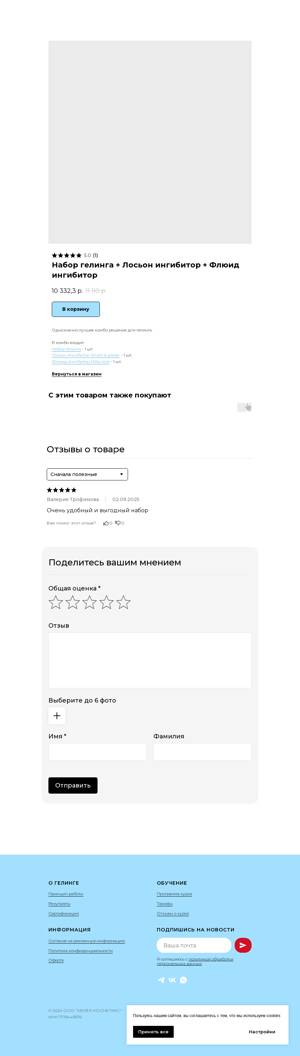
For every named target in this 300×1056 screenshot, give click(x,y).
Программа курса (174, 893)
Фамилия (168, 736)
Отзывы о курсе (173, 913)
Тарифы (165, 903)
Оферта (56, 960)
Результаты (59, 903)
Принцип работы (65, 893)
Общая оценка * (74, 588)
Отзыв (58, 625)
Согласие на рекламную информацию (86, 940)
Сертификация (63, 913)
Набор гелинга (66, 348)
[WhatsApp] (183, 980)
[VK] (172, 980)
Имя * (57, 736)
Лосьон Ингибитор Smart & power (86, 355)
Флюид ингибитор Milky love (80, 361)
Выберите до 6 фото (82, 700)
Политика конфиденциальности (80, 950)
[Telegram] (161, 980)
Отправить (73, 785)
